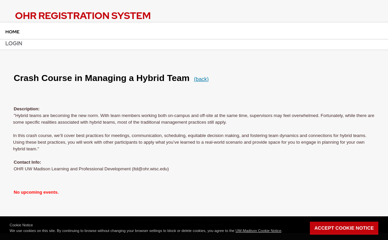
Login (13, 43)
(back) (201, 79)
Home (12, 32)
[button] (284, 231)
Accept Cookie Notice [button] (344, 228)
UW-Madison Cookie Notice (258, 231)
